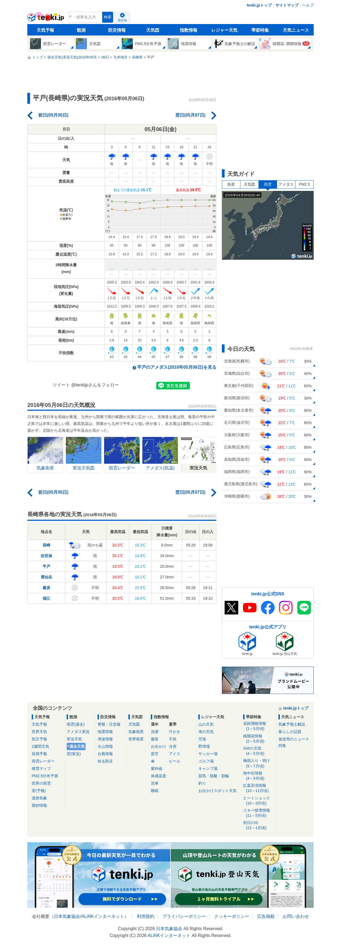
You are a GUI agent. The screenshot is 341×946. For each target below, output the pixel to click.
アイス (174, 754)
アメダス (286, 184)
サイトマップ (286, 5)
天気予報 (45, 30)
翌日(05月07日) (190, 115)
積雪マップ (41, 768)
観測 (81, 30)
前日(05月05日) (53, 115)
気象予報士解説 (291, 724)
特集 (282, 745)
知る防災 (105, 761)
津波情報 (105, 739)
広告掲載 (266, 916)
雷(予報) (39, 790)
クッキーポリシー (231, 916)
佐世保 (46, 556)
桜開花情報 (259, 739)
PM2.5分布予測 (45, 776)
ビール (174, 761)
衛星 (231, 184)
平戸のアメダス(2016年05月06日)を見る (176, 367)
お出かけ (158, 746)
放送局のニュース (293, 739)
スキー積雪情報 (259, 813)
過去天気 (77, 746)
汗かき (174, 731)
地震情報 (105, 731)
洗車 (154, 783)
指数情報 (188, 30)
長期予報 (39, 754)
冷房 (173, 746)
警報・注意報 (109, 724)
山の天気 (206, 724)
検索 (107, 17)
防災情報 (117, 30)
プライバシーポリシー (184, 916)
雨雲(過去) (75, 724)
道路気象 (39, 798)
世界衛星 (136, 739)
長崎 (46, 545)
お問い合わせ (296, 916)
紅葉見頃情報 (259, 788)
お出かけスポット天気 (217, 790)
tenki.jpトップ (259, 5)
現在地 (122, 20)
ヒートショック (259, 801)
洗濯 (154, 731)
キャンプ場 (207, 768)
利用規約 (145, 916)
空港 (202, 739)
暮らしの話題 (289, 731)
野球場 (204, 746)
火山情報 (105, 746)
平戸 (46, 566)
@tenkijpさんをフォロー (95, 385)
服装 (154, 739)
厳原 (46, 588)
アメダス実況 (78, 731)
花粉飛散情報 (259, 726)
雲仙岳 (46, 577)
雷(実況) (74, 754)
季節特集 (260, 30)
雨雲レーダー (43, 761)
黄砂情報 (39, 805)
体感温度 (158, 776)
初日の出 (259, 825)
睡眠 (154, 790)
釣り (202, 783)
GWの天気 (259, 751)
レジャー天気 (224, 30)
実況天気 (74, 739)
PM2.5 (304, 184)
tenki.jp (46, 18)
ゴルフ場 (206, 761)
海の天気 (206, 731)
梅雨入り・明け (259, 763)
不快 (173, 739)
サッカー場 (207, 754)
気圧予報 (39, 739)
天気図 (152, 30)
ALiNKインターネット (102, 916)
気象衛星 (136, 731)
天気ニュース (296, 30)
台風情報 (105, 754)
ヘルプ (308, 5)
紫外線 (156, 768)
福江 (46, 598)
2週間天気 (40, 746)
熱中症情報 (259, 776)
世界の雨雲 (41, 783)
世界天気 (39, 731)
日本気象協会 (67, 916)
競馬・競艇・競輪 (213, 776)
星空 (154, 754)
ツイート (61, 385)
